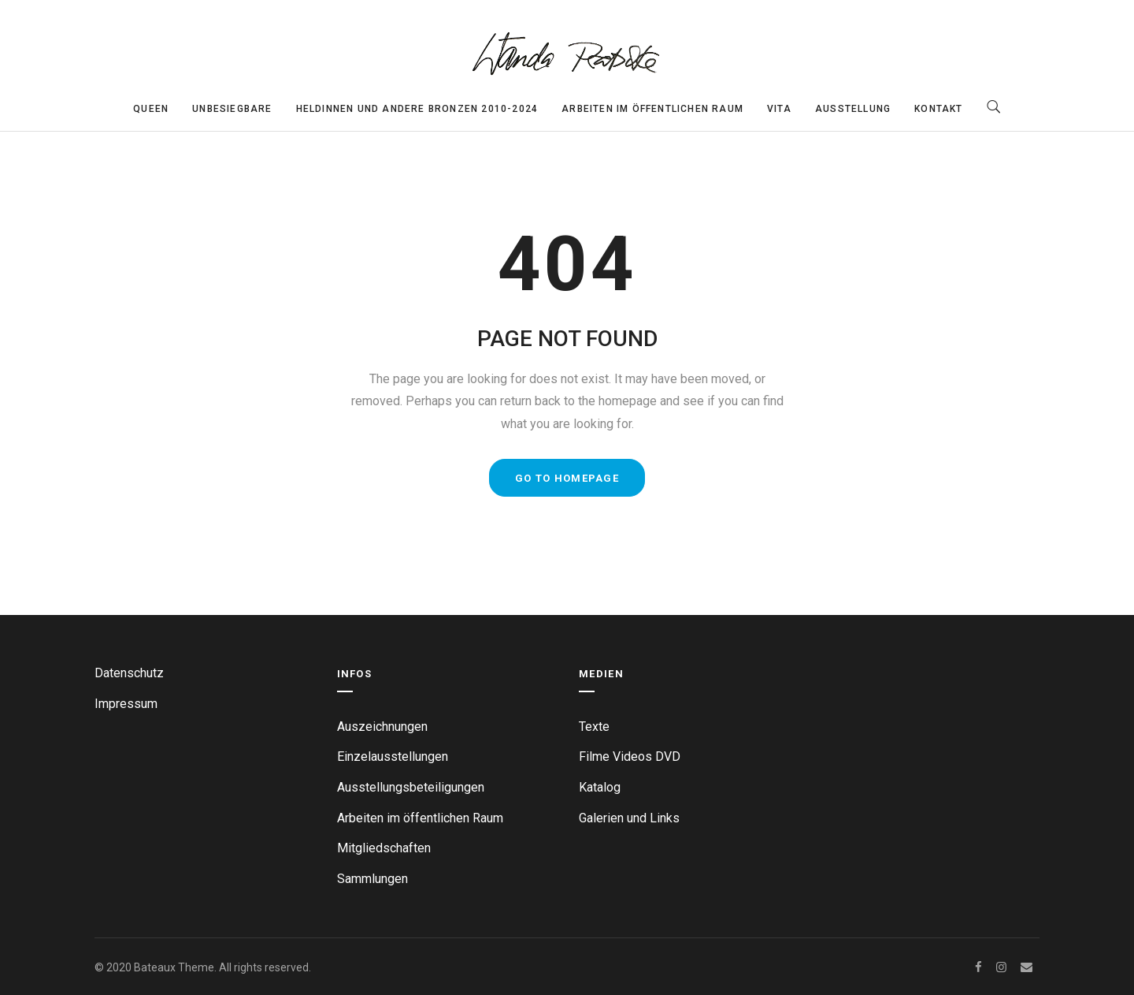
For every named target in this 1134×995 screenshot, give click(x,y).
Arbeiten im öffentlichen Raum (652, 108)
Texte (594, 726)
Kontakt (938, 108)
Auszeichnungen (382, 726)
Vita (779, 108)
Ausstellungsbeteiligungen (410, 787)
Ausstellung (853, 108)
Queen (151, 108)
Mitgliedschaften (384, 847)
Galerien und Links (629, 818)
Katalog (600, 787)
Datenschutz (129, 672)
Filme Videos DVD (629, 756)
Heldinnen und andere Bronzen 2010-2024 (417, 108)
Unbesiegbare (232, 108)
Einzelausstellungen (392, 756)
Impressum (126, 703)
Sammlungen (372, 878)
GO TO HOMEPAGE (567, 478)
